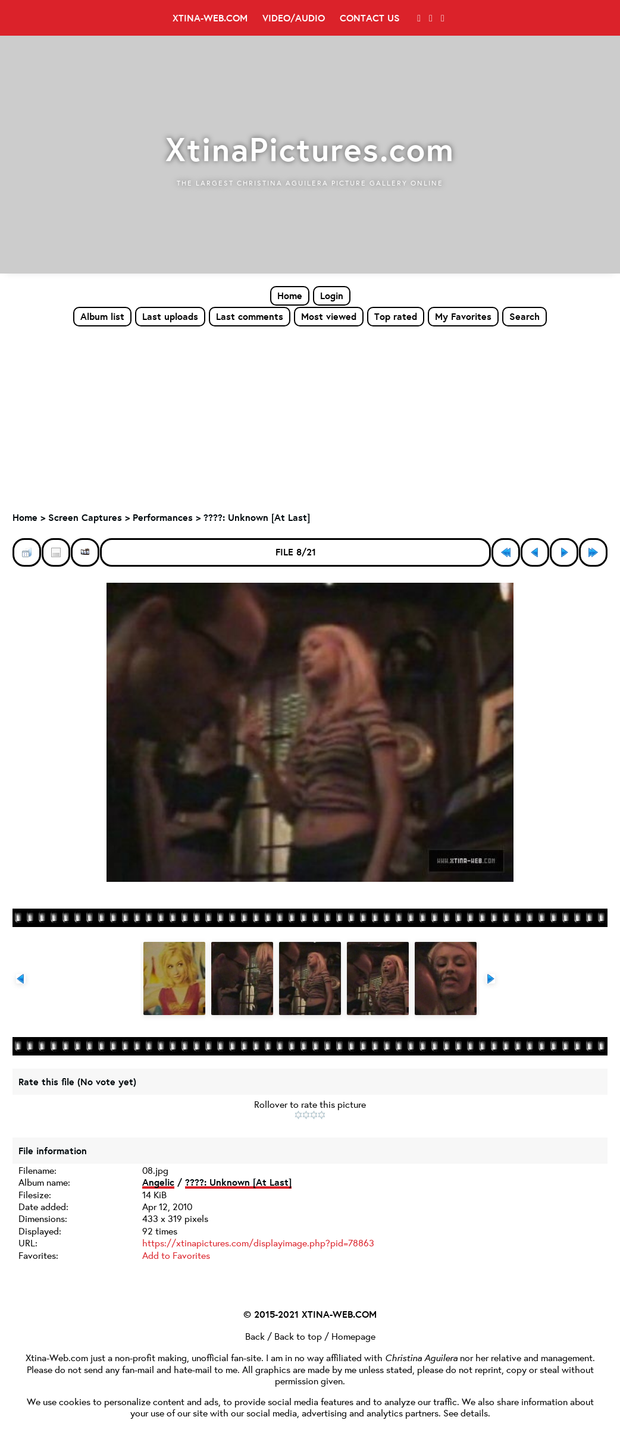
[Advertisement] (310, 417)
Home (289, 295)
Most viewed (328, 316)
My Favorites (463, 316)
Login (331, 295)
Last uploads (170, 316)
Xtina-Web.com (210, 17)
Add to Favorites (176, 1255)
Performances (163, 517)
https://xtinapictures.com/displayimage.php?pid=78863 (258, 1243)
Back (255, 1336)
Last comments (249, 316)
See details (465, 1412)
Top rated (395, 316)
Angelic (158, 1183)
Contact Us (370, 17)
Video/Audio (293, 17)
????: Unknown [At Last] (256, 517)
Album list (102, 316)
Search (524, 316)
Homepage (353, 1336)
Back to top (298, 1336)
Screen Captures (85, 517)
